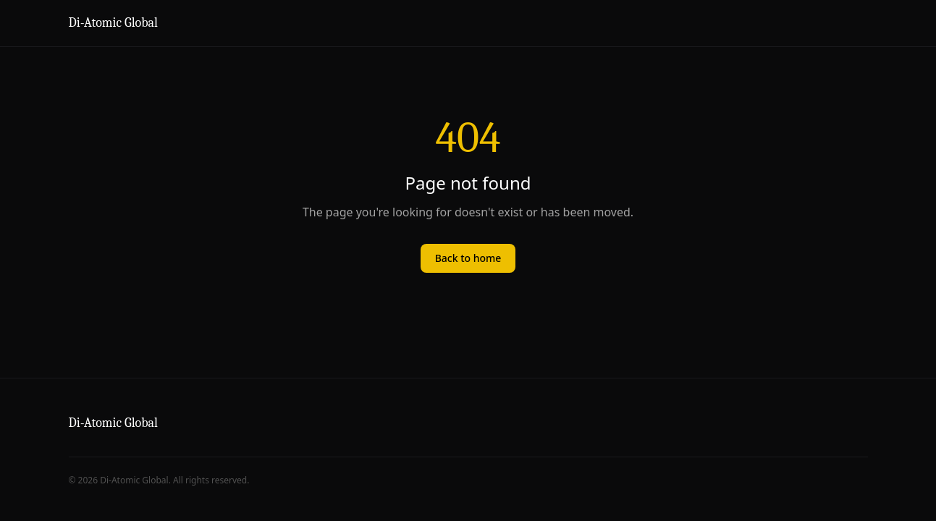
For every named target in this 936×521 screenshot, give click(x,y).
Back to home (468, 258)
